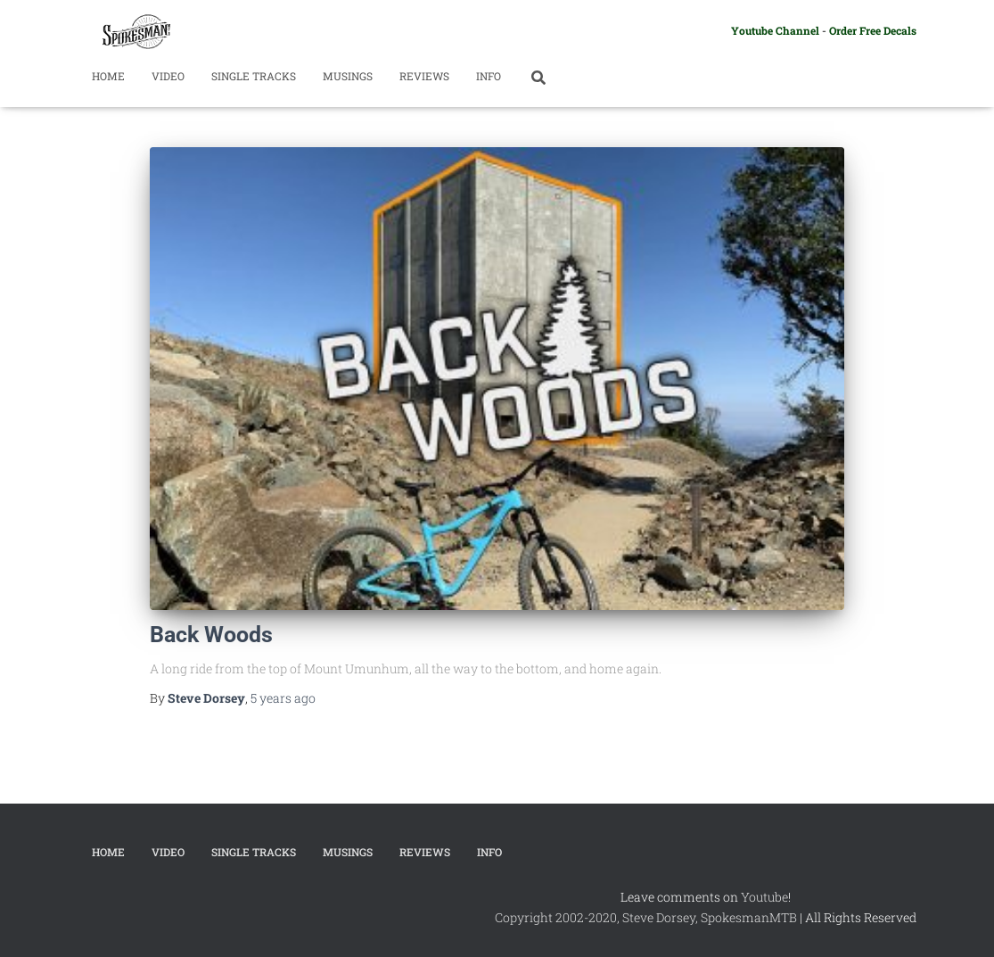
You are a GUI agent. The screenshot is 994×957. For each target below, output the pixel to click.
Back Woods (211, 635)
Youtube (764, 896)
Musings (348, 76)
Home (108, 76)
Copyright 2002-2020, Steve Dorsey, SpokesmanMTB (646, 917)
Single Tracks (253, 76)
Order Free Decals (872, 30)
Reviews (424, 76)
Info (488, 76)
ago (283, 697)
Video (168, 76)
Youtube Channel (775, 30)
